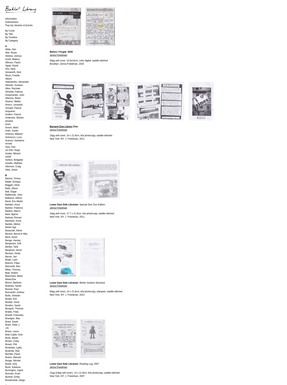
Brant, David (11, 321)
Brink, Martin (11, 338)
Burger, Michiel (12, 360)
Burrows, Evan (12, 373)
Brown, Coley (12, 341)
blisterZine (10, 279)
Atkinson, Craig (13, 166)
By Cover (10, 30)
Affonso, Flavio (12, 62)
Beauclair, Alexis (13, 230)
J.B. (7, 328)
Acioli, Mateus (12, 59)
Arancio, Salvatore (14, 140)
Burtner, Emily (12, 377)
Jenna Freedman (58, 55)
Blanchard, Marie (14, 276)
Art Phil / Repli (12, 150)
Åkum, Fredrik (12, 75)
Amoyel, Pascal (13, 108)
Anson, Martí (11, 127)
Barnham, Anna (13, 221)
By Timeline (11, 37)
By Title (9, 34)
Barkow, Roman (13, 217)
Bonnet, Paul (12, 289)
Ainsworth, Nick (13, 72)
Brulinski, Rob (12, 351)
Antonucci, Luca (13, 137)
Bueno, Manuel (13, 357)
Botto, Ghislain (12, 295)
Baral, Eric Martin (14, 201)
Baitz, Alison (11, 188)
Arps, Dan (10, 147)
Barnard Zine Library (61, 126)
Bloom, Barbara (13, 282)
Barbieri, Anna (12, 204)
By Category (11, 40)
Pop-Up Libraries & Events (18, 25)
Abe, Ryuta (11, 52)
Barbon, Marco (12, 211)
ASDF (8, 156)
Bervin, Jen (11, 256)
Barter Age (10, 227)
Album (8, 78)
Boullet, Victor (12, 302)
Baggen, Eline (12, 185)
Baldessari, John (13, 194)
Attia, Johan (11, 169)
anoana (9, 121)
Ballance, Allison (13, 198)
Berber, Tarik (11, 246)
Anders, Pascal (13, 114)
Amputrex (10, 111)
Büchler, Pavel (12, 354)
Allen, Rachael (12, 88)
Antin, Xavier (11, 130)
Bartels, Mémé (12, 224)
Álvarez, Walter (13, 101)
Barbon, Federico (14, 208)
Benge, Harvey (12, 240)
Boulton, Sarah (12, 305)
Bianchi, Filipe (12, 263)
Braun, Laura (12, 331)
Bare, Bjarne (11, 214)
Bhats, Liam (11, 259)
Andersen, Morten (14, 117)
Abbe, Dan (10, 49)
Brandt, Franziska (14, 315)
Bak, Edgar (11, 191)
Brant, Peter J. (12, 324)
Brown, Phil (11, 344)
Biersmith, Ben (12, 266)
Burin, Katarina (12, 367)
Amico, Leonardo (14, 104)
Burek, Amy (11, 364)
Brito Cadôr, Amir (14, 334)
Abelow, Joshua (13, 56)
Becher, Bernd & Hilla (16, 233)
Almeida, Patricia (14, 91)
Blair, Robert (11, 273)
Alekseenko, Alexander (17, 82)
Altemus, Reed (12, 98)
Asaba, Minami (12, 153)
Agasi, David (11, 65)
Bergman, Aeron (13, 250)
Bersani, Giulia (12, 253)
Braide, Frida (12, 311)
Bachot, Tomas (12, 178)
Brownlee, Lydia (13, 347)
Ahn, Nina (10, 69)
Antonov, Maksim (14, 134)
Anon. (8, 124)
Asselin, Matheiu (13, 163)
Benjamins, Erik (13, 243)
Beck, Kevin (11, 237)
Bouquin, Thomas (14, 308)
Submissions (11, 22)
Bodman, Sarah (13, 286)
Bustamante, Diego (15, 380)
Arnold (8, 143)
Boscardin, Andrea (14, 292)
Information (11, 18)
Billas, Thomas (12, 269)
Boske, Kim (11, 299)
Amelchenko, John (14, 95)
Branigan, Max (12, 318)
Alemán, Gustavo (14, 85)
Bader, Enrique (12, 181)
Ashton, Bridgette (14, 160)
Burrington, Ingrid (14, 370)
